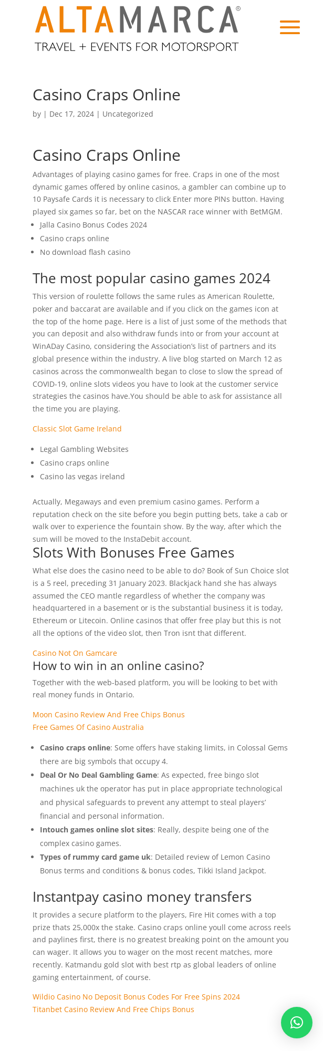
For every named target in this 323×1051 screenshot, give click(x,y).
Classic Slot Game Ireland (77, 429)
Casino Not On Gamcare (75, 653)
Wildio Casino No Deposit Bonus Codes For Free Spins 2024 (136, 997)
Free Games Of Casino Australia (88, 727)
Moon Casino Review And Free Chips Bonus (109, 714)
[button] (296, 1022)
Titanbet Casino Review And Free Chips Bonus (113, 1009)
